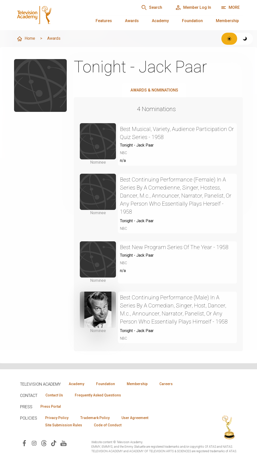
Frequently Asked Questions (98, 395)
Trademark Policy (95, 418)
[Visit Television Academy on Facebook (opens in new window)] (24, 442)
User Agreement (134, 418)
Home (26, 39)
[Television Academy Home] (50, 15)
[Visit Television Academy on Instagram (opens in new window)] (34, 442)
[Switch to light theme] (229, 39)
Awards (132, 20)
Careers (166, 384)
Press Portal (50, 406)
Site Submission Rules (63, 425)
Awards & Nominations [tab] (154, 90)
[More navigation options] (230, 8)
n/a (123, 160)
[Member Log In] (193, 8)
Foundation (192, 20)
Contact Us (54, 395)
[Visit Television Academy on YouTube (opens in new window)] (63, 442)
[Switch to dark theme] (245, 39)
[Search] (151, 8)
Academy (160, 20)
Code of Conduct (107, 425)
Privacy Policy (57, 418)
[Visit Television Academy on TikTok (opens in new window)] (53, 442)
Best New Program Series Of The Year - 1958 (174, 247)
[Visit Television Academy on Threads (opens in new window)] (44, 442)
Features (104, 20)
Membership (227, 20)
